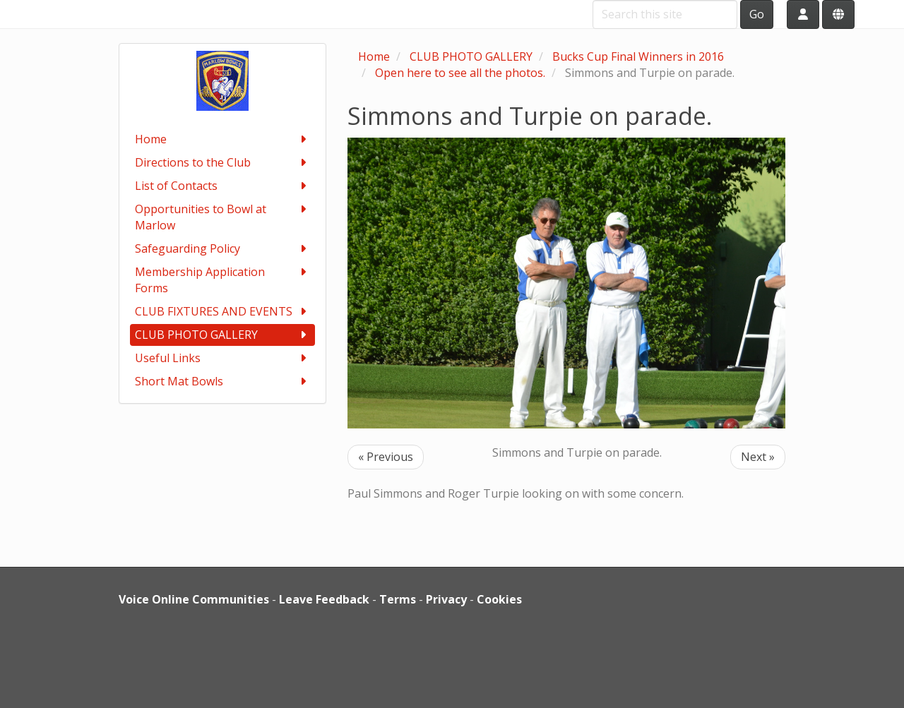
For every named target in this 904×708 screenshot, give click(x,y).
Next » (758, 456)
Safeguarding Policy (223, 249)
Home (223, 139)
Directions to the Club (223, 163)
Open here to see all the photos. (460, 72)
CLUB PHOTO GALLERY (223, 335)
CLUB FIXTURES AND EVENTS (223, 312)
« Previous (385, 456)
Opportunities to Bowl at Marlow (223, 217)
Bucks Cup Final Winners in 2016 (638, 56)
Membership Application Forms (223, 280)
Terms (397, 599)
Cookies (499, 599)
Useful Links (223, 358)
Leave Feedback (324, 599)
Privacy (446, 599)
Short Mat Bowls (223, 381)
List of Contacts (223, 186)
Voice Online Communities (194, 599)
